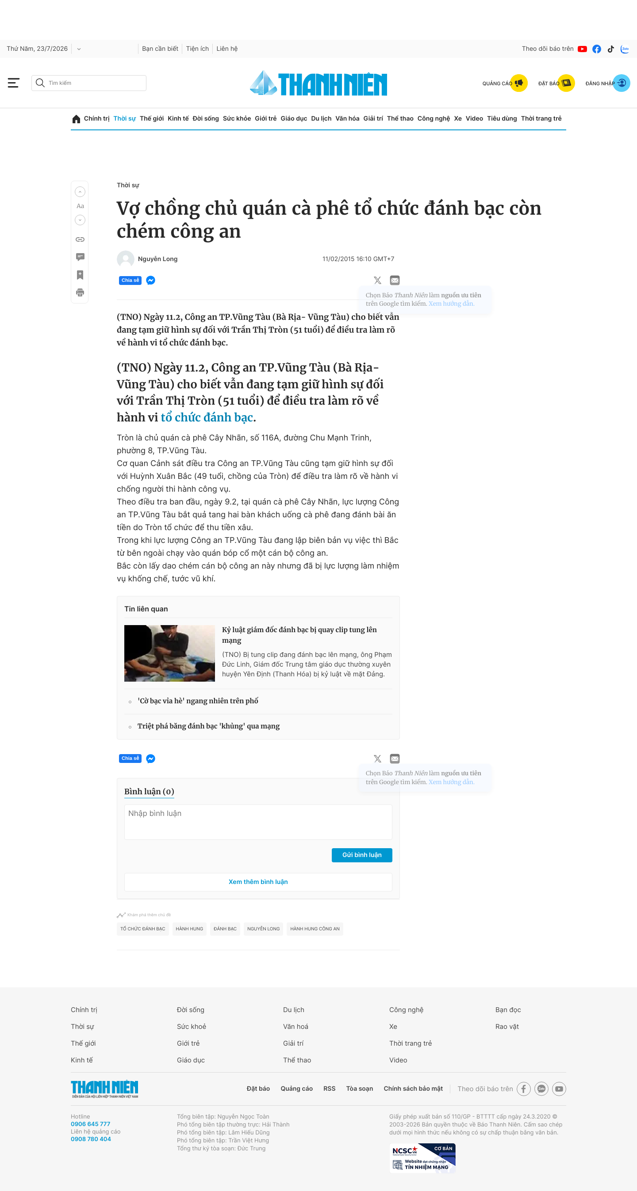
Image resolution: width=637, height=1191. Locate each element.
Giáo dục (293, 118)
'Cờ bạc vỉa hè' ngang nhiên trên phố (198, 701)
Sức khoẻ (191, 1026)
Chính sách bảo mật (413, 1088)
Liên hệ (227, 49)
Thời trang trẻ (541, 118)
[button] (80, 191)
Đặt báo (258, 1088)
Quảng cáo (296, 1088)
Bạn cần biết (160, 49)
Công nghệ (434, 118)
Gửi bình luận (362, 855)
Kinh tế (178, 118)
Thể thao (400, 118)
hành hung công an (314, 929)
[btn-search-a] (40, 82)
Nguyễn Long (263, 929)
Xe (458, 118)
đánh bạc (225, 929)
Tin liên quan (146, 608)
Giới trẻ (265, 118)
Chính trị (97, 118)
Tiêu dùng (502, 118)
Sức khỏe (237, 118)
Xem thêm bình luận (258, 882)
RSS (329, 1088)
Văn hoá (295, 1026)
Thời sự (124, 118)
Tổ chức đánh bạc (142, 929)
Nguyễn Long (158, 259)
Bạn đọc (508, 1009)
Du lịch (321, 118)
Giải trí (373, 118)
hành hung (189, 929)
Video (474, 118)
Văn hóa (347, 118)
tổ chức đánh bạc (207, 417)
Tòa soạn (359, 1088)
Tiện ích (197, 49)
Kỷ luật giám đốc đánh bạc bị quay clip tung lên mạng (299, 635)
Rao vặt (507, 1026)
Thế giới (152, 118)
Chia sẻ (130, 280)
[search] (88, 83)
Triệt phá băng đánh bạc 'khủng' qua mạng (209, 726)
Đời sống (206, 118)
